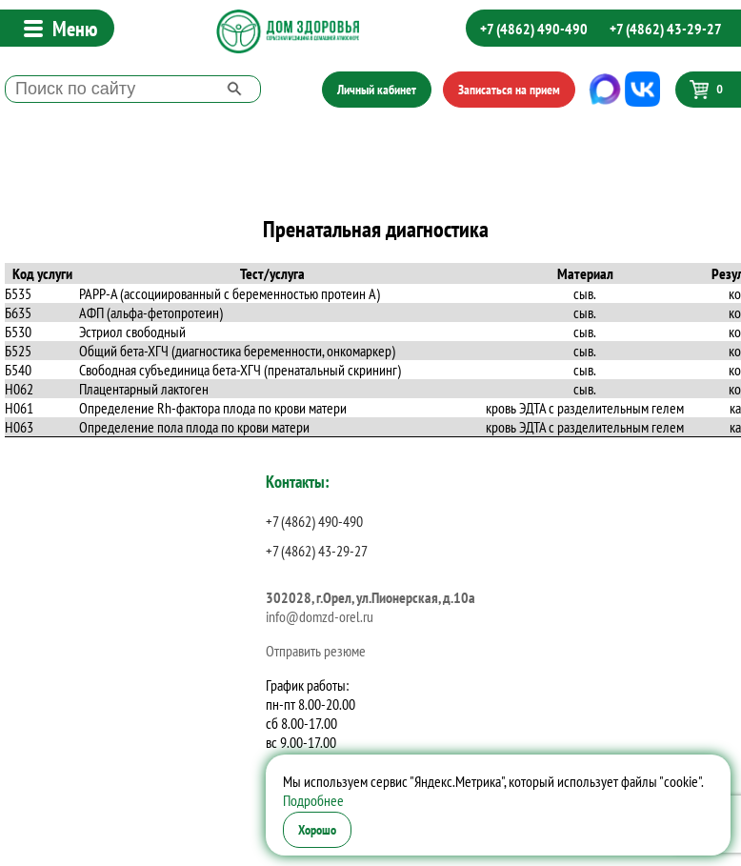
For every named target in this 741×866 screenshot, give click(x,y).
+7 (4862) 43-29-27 (666, 28)
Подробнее (313, 800)
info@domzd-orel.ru (319, 616)
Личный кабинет (376, 89)
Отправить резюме (316, 650)
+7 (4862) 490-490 (534, 28)
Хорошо (317, 829)
